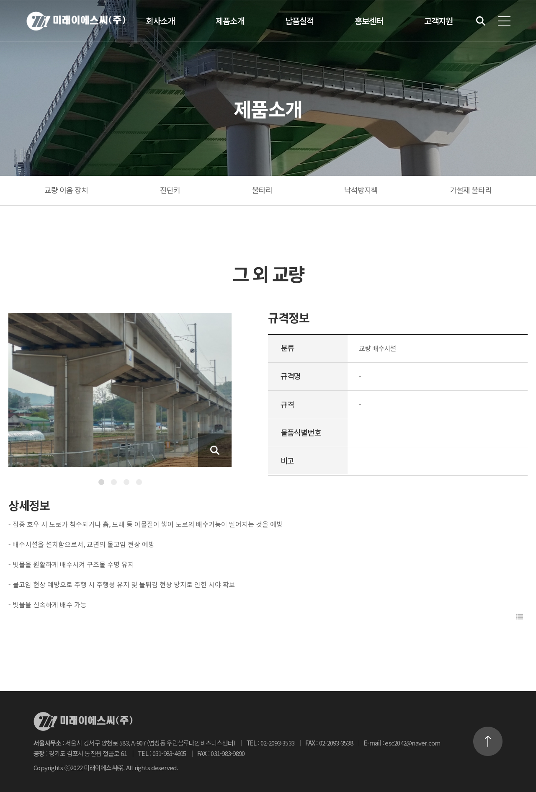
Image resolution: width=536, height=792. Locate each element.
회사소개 (160, 21)
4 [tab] (139, 482)
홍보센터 (369, 21)
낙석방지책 (361, 189)
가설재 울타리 (471, 189)
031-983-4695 (169, 753)
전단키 (170, 189)
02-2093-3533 (277, 742)
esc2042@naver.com (412, 742)
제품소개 (230, 21)
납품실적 (299, 21)
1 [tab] (101, 482)
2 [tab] (114, 482)
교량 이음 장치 (66, 189)
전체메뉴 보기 (504, 21)
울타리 (262, 189)
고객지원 (438, 21)
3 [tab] (126, 482)
